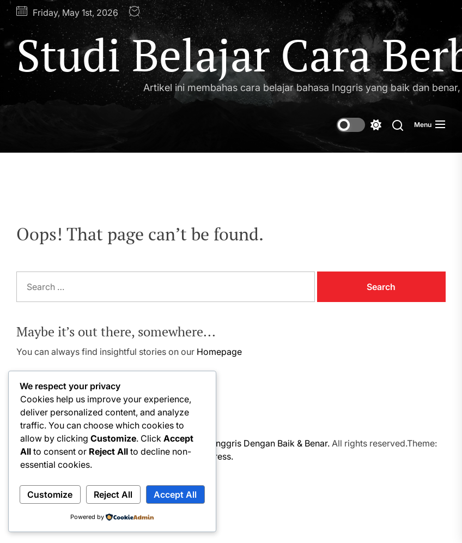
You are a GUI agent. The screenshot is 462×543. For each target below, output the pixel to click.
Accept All (175, 494)
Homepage (219, 351)
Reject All (113, 494)
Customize (49, 494)
